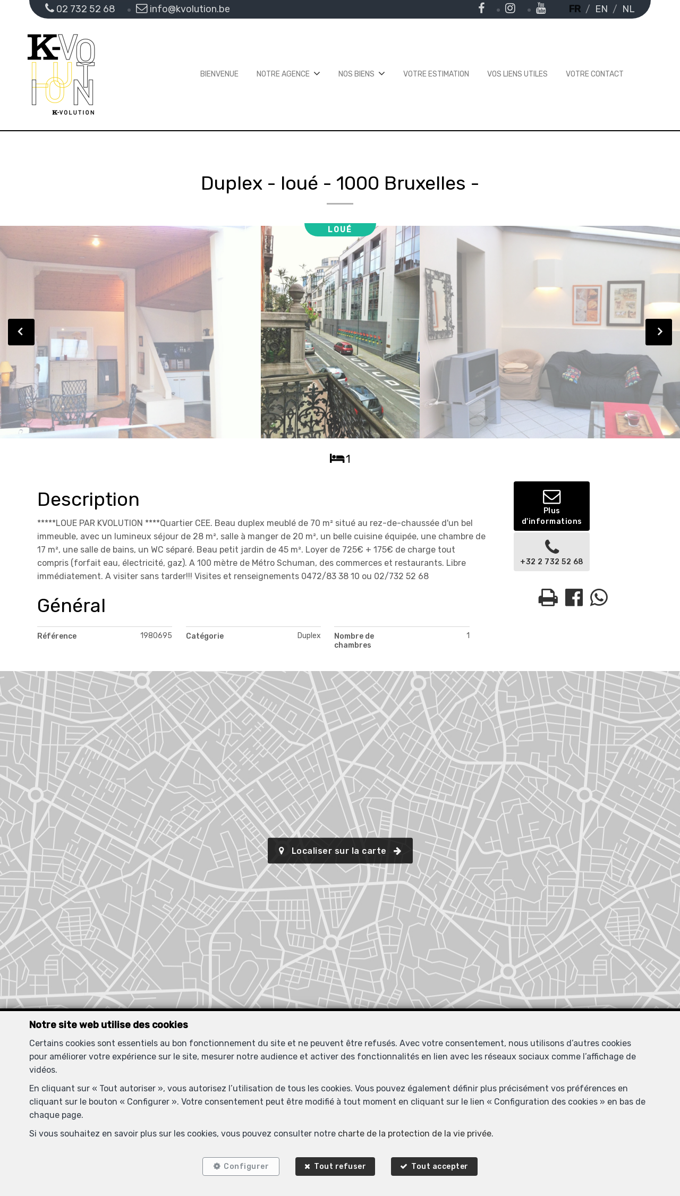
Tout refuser (340, 1165)
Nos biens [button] (356, 74)
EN (601, 9)
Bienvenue (219, 74)
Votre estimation (436, 74)
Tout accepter (442, 1165)
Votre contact (595, 74)
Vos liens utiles (517, 74)
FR (575, 9)
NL (628, 9)
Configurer (244, 1165)
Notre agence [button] (283, 74)
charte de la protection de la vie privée (414, 1131)
